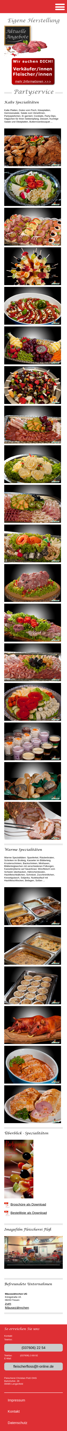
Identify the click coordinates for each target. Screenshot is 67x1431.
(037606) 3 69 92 (29, 1355)
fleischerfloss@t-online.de (33, 1366)
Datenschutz (17, 1423)
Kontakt (14, 1411)
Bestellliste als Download (29, 1213)
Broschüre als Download (28, 1204)
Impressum (16, 1400)
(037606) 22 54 (34, 1348)
